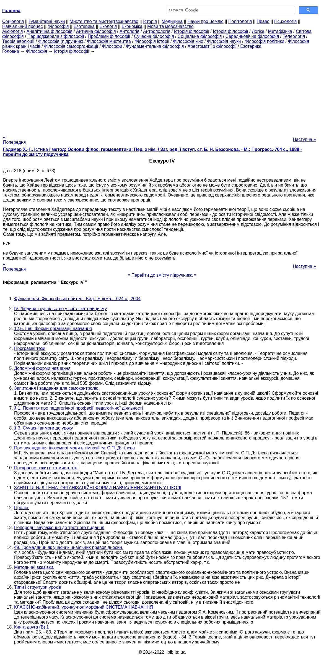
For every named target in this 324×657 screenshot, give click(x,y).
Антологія (129, 31)
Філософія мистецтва (109, 41)
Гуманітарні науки (46, 21)
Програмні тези (29, 348)
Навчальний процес (22, 26)
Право (262, 21)
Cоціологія (13, 21)
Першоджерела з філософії (55, 36)
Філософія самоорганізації (71, 46)
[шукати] (230, 10)
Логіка (258, 31)
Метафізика (280, 31)
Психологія (285, 21)
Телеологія (294, 36)
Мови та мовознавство (170, 26)
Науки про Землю (205, 21)
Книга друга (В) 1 (31, 627)
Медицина (172, 21)
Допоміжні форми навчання (42, 368)
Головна (10, 51)
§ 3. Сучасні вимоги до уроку (43, 428)
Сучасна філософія (154, 36)
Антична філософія (96, 31)
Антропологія (156, 31)
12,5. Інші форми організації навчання (53, 328)
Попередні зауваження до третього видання (59, 527)
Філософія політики (264, 41)
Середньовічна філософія (252, 36)
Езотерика (84, 26)
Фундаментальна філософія (155, 46)
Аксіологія (12, 31)
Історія (150, 21)
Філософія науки (224, 41)
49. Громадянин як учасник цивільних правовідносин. (68, 547)
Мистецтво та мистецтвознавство (104, 21)
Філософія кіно (188, 41)
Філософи (112, 46)
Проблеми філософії (109, 36)
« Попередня (14, 140)
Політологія (240, 21)
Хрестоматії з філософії (212, 46)
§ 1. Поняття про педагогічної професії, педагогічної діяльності (78, 408)
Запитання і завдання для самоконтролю (56, 388)
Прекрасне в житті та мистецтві (46, 467)
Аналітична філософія (49, 31)
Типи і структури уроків (37, 587)
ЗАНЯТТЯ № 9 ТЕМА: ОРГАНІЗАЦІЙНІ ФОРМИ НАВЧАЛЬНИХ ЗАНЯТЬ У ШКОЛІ (97, 487)
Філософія (58, 26)
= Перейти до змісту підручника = (162, 275)
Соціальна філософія (200, 36)
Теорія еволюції (18, 41)
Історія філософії (191, 31)
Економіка (131, 26)
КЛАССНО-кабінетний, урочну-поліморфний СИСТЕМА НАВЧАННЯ (83, 607)
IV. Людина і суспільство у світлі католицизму (60, 308)
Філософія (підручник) (60, 41)
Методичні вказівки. (34, 567)
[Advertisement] (162, 92)
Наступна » (304, 139)
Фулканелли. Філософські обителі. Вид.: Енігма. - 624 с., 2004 (77, 298)
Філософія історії (151, 41)
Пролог (21, 507)
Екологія (108, 26)
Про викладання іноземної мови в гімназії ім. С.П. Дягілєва (74, 448)
